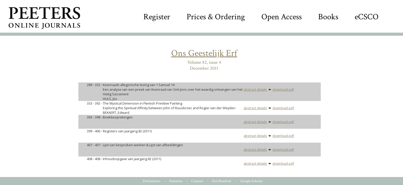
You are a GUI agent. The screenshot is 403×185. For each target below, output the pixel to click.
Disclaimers (151, 181)
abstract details (255, 89)
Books (328, 17)
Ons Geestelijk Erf (204, 53)
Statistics (175, 181)
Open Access (281, 17)
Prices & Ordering (216, 17)
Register (156, 17)
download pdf (283, 89)
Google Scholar (251, 181)
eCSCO (367, 17)
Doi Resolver (222, 181)
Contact (197, 181)
